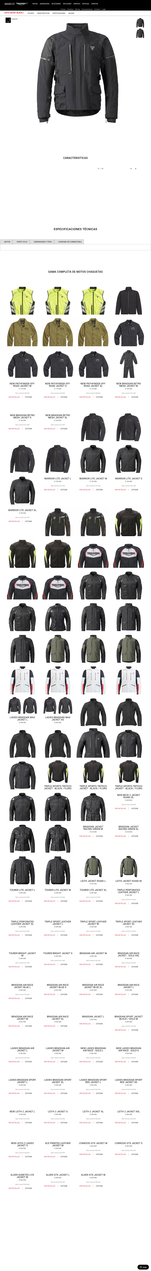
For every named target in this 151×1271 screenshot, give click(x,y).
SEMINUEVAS (44, 4)
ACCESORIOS (56, 4)
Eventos (94, 4)
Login (141, 4)
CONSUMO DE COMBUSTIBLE (70, 242)
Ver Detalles (14, 397)
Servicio (76, 4)
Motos (35, 4)
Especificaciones (59, 10)
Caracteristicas (43, 10)
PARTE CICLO (22, 242)
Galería (71, 10)
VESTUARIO (67, 4)
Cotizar (28, 397)
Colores (31, 10)
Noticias (85, 4)
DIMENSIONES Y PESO (43, 242)
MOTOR (7, 242)
